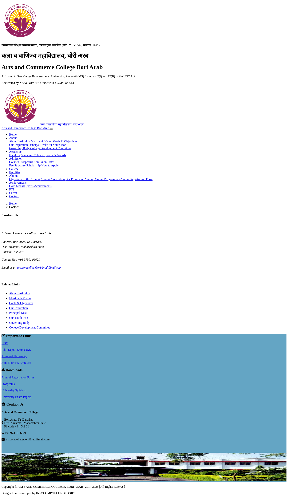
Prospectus (26, 162)
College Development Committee (50, 148)
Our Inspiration (18, 144)
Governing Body (19, 148)
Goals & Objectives (65, 141)
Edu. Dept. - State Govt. (16, 349)
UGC (5, 343)
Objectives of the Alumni (24, 179)
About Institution (19, 141)
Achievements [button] (18, 182)
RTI (11, 189)
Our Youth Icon (56, 144)
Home (13, 134)
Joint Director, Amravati (16, 362)
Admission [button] (15, 158)
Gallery (13, 168)
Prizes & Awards (56, 155)
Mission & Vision (41, 141)
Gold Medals (17, 186)
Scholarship (33, 165)
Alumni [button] (13, 175)
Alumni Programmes (107, 179)
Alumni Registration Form (136, 179)
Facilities (14, 172)
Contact (14, 196)
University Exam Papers (16, 396)
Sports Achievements (39, 186)
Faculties (14, 155)
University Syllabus (14, 390)
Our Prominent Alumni (79, 179)
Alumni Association (52, 179)
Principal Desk (38, 144)
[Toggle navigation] (51, 129)
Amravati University (14, 356)
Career (13, 192)
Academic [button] (15, 151)
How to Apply (50, 165)
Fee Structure (17, 165)
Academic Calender (33, 155)
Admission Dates (44, 162)
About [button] (13, 138)
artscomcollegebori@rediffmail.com (39, 267)
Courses (14, 162)
